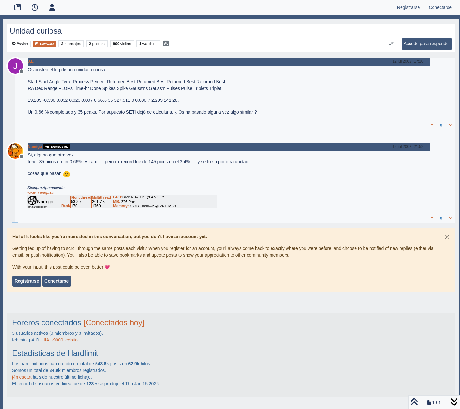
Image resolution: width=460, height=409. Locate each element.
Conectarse (56, 281)
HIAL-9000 (52, 339)
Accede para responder (427, 43)
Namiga (35, 146)
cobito (71, 339)
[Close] (447, 236)
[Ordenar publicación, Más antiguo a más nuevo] (391, 43)
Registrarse (26, 281)
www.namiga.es (40, 192)
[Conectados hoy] (113, 322)
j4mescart (22, 377)
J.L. (31, 61)
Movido (20, 44)
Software (44, 44)
